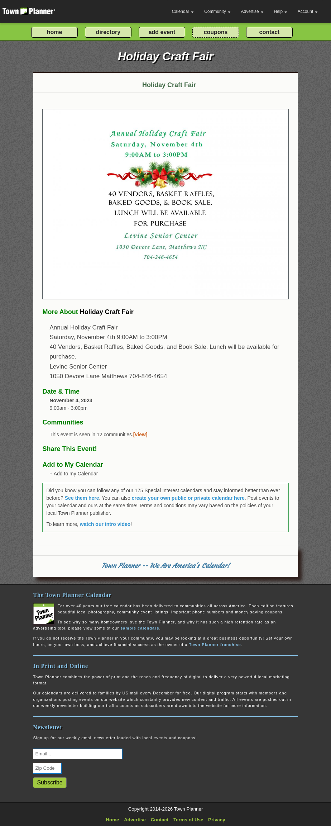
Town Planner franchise (215, 644)
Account (308, 11)
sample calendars (139, 628)
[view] (140, 434)
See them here (82, 498)
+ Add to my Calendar (73, 473)
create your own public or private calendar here (188, 498)
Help (280, 11)
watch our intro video (105, 524)
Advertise (252, 11)
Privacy (216, 819)
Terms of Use (188, 819)
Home (112, 819)
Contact (160, 819)
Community (217, 11)
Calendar (183, 11)
